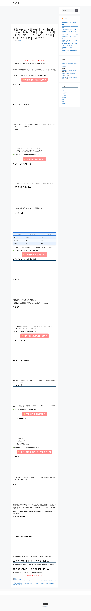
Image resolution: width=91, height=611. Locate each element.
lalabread (29, 600)
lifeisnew (51, 600)
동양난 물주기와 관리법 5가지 (68, 67)
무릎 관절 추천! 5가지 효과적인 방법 (70, 35)
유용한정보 (64, 96)
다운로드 (65, 18)
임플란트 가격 (45, 600)
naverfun (23, 600)
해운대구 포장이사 (17, 579)
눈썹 (63, 90)
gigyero (39, 600)
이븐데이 (16, 3)
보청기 (63, 94)
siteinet (34, 600)
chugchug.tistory (58, 600)
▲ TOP (45, 603)
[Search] (76, 10)
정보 (63, 101)
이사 (15, 578)
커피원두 (64, 103)
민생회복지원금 (65, 92)
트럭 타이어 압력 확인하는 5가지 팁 (69, 29)
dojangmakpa (67, 600)
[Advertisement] (34, 15)
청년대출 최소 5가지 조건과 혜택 (69, 70)
